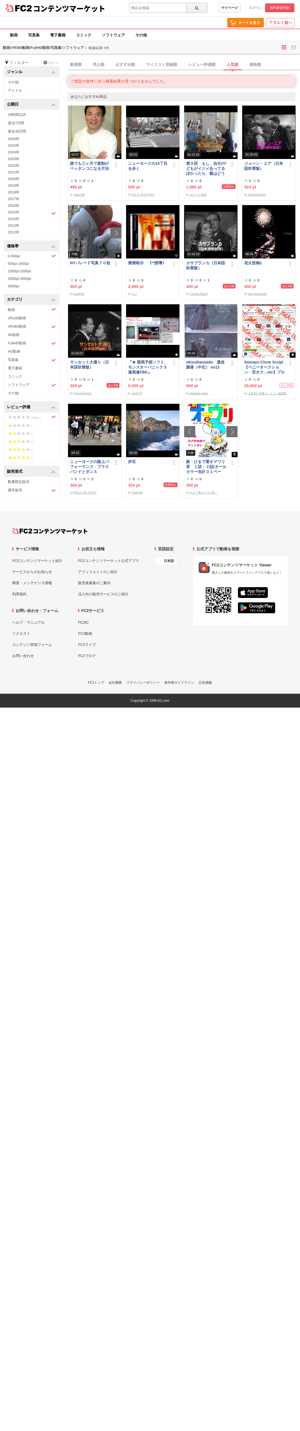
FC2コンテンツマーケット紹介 (37, 561)
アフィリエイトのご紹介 (98, 572)
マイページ (229, 8)
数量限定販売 (18, 482)
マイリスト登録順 (161, 64)
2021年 (13, 172)
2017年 (13, 199)
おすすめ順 (125, 64)
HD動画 (14, 351)
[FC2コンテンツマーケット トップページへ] (50, 531)
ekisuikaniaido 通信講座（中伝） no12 (205, 364)
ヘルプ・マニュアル (28, 622)
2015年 (32, 213)
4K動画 (13, 335)
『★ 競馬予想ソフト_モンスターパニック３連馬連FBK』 (147, 367)
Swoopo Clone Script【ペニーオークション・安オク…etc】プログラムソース (264, 367)
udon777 (137, 393)
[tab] (184, 64)
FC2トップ (96, 683)
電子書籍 (58, 35)
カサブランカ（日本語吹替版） (205, 265)
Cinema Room (257, 194)
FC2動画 (85, 633)
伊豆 (132, 461)
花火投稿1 (253, 263)
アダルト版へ (280, 22)
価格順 (255, 64)
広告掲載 (205, 683)
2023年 (13, 159)
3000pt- (14, 286)
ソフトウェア (113, 35)
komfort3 (79, 293)
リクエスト (21, 633)
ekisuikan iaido (199, 393)
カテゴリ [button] (31, 299)
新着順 (76, 64)
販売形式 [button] (31, 471)
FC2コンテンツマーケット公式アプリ (108, 561)
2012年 (13, 232)
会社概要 (115, 683)
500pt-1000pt (18, 264)
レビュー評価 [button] (31, 407)
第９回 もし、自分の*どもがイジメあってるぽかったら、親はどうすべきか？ (206, 168)
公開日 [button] (31, 104)
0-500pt (32, 256)
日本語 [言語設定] (169, 561)
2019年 (13, 185)
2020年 (13, 179)
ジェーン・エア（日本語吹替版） (263, 166)
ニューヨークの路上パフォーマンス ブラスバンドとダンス (89, 466)
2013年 (13, 225)
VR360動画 (32, 326)
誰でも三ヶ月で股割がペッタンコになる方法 (89, 166)
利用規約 (19, 594)
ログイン (255, 8)
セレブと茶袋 (198, 194)
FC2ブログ (87, 656)
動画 (14, 35)
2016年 (13, 205)
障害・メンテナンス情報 (32, 583)
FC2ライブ (87, 645)
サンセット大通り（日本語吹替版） (89, 364)
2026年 (13, 139)
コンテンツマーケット (69, 8)
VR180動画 (17, 318)
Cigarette (137, 492)
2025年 (13, 145)
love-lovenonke (257, 293)
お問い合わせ (23, 656)
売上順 (98, 64)
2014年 (13, 219)
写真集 (34, 35)
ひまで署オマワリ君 (204, 492)
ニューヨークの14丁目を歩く (148, 166)
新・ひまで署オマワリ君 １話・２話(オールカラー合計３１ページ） (206, 466)
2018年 (13, 192)
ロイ (134, 293)
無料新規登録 (280, 8)
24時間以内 (17, 115)
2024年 (13, 152)
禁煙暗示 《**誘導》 (147, 263)
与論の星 (79, 194)
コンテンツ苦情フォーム (32, 645)
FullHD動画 (32, 343)
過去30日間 (17, 131)
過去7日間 (16, 123)
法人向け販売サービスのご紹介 (103, 594)
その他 (141, 35)
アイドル (15, 90)
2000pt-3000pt (19, 279)
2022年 (13, 165)
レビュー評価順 (202, 64)
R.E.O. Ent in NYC (143, 194)
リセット (51, 62)
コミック (83, 35)
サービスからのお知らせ (32, 572)
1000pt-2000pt (19, 271)
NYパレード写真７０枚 (90, 263)
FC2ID (83, 622)
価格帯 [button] (31, 246)
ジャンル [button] (31, 72)
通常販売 (32, 490)
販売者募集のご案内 (94, 583)
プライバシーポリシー (143, 683)
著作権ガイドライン (179, 683)
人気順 (232, 64)
